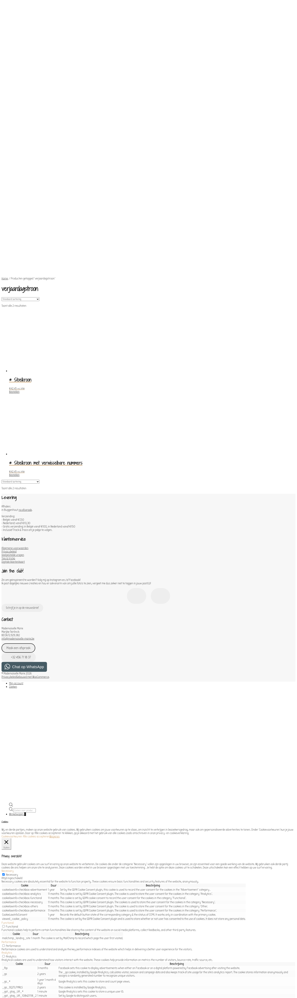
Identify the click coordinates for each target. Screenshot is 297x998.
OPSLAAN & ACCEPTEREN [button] (15, 975)
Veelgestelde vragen (13, 468)
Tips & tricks (8, 471)
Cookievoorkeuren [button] (12, 749)
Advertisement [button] (10, 945)
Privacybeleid (9, 464)
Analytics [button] (7, 865)
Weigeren (54, 749)
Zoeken (13, 599)
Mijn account (16, 596)
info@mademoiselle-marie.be (18, 551)
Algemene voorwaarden (15, 461)
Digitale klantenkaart (13, 474)
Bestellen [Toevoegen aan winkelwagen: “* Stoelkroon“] (14, 305)
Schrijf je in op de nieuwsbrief (22, 520)
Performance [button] (9, 855)
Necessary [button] (8, 784)
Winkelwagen (17, 727)
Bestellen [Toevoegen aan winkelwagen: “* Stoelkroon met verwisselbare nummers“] (14, 388)
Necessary (12, 787)
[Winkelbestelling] (20, 212)
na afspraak (25, 422)
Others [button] (5, 955)
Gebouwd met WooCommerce (32, 589)
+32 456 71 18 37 (19, 570)
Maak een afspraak (18, 561)
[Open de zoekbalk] (11, 718)
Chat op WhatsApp (28, 580)
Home (5, 191)
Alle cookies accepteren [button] (36, 749)
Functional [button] (8, 835)
